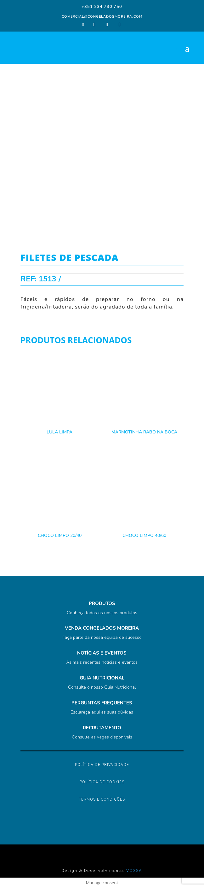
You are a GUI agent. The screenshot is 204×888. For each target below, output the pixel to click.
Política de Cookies (102, 782)
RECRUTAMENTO (102, 728)
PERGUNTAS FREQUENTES (101, 703)
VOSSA (134, 870)
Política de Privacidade (102, 764)
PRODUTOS (102, 603)
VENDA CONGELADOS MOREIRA (102, 628)
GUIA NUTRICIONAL (102, 678)
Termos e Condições (102, 799)
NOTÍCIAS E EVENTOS (102, 653)
